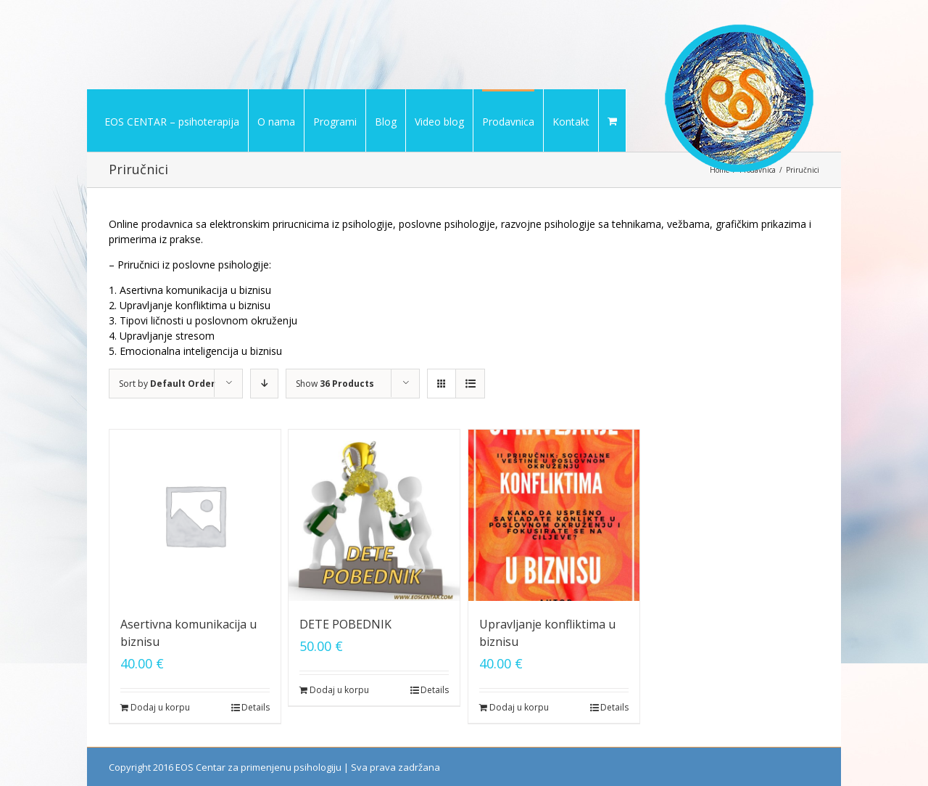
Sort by (167, 383)
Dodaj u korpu (160, 707)
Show (335, 383)
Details (255, 707)
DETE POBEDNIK (345, 624)
